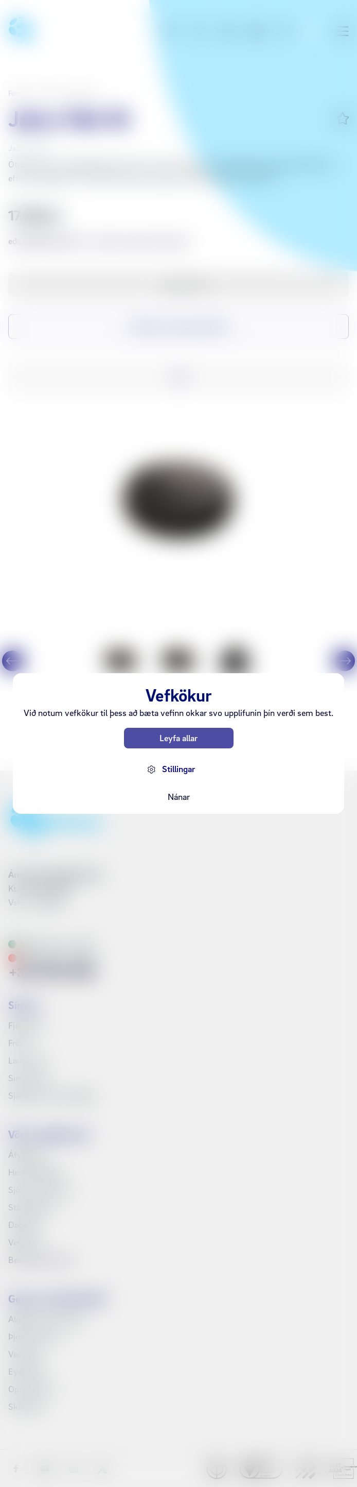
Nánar (179, 796)
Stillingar (178, 768)
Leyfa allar (178, 737)
